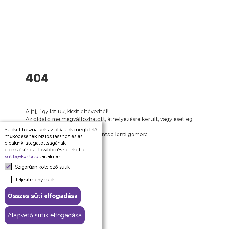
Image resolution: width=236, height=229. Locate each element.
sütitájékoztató (21, 156)
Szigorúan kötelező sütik (37, 166)
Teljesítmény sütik (30, 179)
